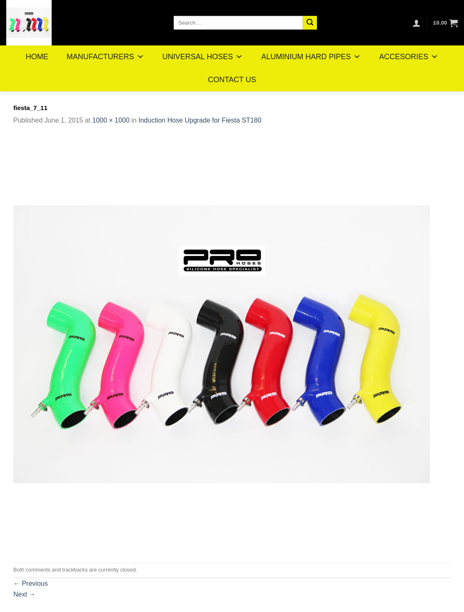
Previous (30, 583)
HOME (37, 57)
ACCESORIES (408, 57)
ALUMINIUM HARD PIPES (311, 57)
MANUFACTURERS (105, 57)
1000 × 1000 (110, 120)
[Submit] (310, 23)
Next (24, 594)
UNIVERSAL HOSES (202, 57)
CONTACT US (232, 79)
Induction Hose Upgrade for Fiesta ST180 (199, 120)
